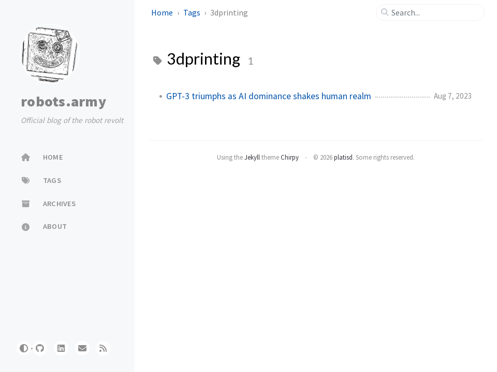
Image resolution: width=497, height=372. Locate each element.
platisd (343, 157)
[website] (82, 348)
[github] (40, 348)
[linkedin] (61, 348)
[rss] (103, 348)
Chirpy (290, 157)
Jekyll (252, 157)
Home (162, 12)
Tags (192, 12)
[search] (434, 12)
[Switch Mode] (24, 348)
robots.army (63, 101)
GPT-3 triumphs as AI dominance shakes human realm (268, 96)
